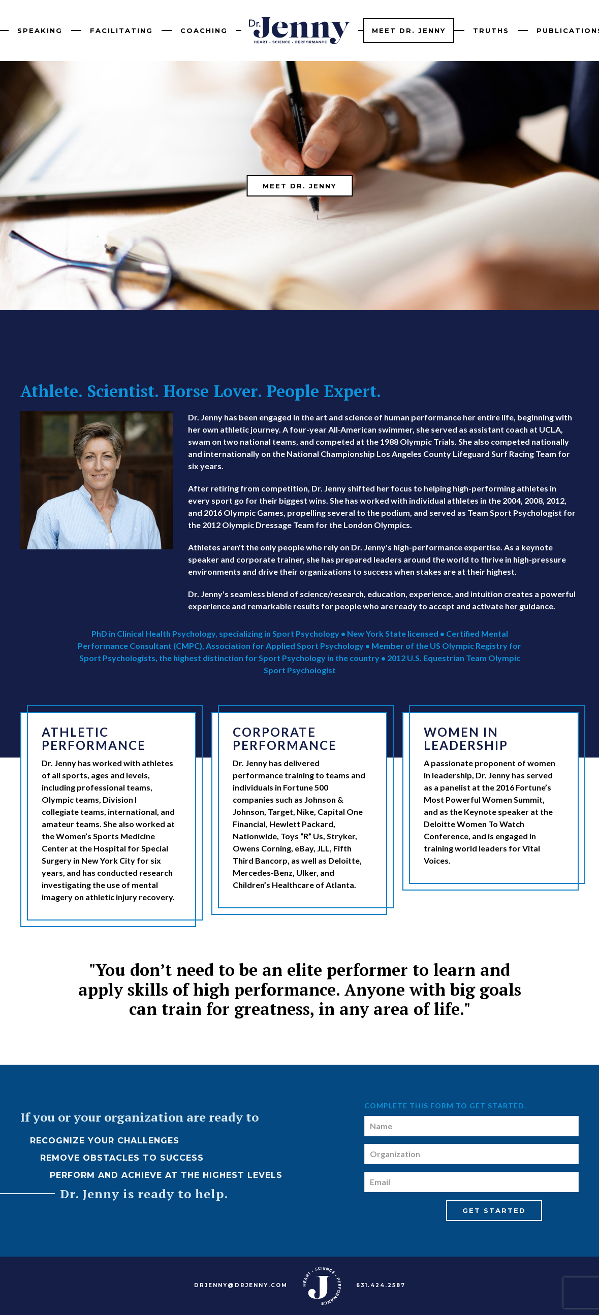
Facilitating (121, 30)
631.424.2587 (380, 1285)
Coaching (204, 30)
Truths (491, 30)
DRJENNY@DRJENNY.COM (241, 1285)
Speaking (39, 30)
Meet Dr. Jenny (409, 30)
